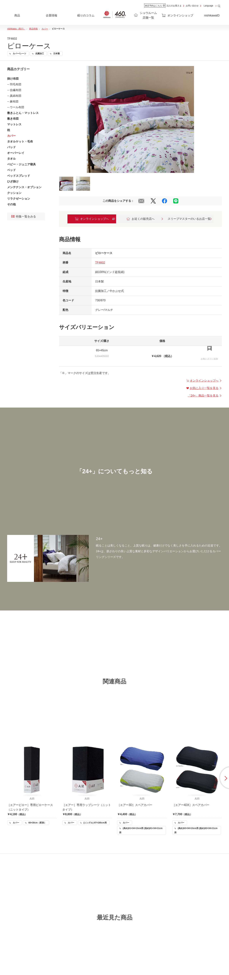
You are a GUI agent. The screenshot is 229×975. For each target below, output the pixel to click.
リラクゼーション (18, 198)
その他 (11, 204)
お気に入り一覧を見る (204, 388)
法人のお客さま (174, 5)
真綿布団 (15, 95)
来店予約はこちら (155, 5)
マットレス (14, 124)
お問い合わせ (192, 5)
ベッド (11, 170)
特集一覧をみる (23, 217)
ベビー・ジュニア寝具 (21, 164)
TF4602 (100, 262)
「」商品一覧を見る (205, 395)
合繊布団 (15, 90)
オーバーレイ (15, 152)
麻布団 (14, 101)
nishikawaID (212, 15)
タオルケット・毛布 (20, 141)
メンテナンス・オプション (24, 187)
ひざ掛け (13, 181)
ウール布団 (17, 107)
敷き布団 (13, 118)
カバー (11, 135)
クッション (14, 192)
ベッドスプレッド (18, 175)
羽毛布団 (15, 84)
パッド (11, 147)
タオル (11, 158)
